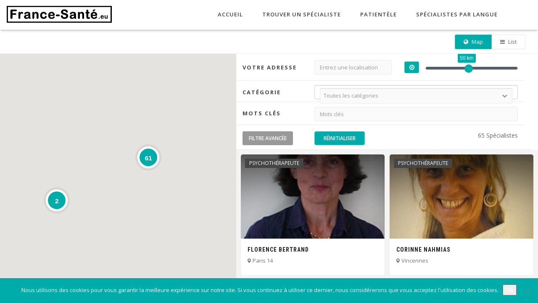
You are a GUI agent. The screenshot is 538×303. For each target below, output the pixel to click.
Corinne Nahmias (423, 249)
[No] (527, 291)
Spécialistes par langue (456, 14)
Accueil (229, 14)
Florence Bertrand (278, 249)
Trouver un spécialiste (301, 14)
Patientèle (378, 14)
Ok (509, 290)
